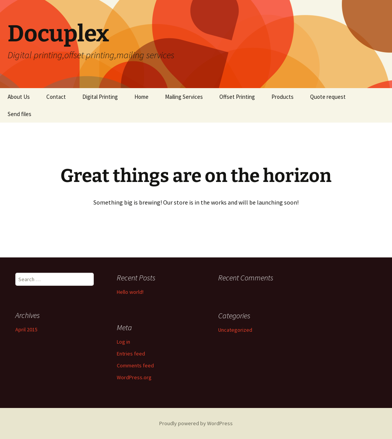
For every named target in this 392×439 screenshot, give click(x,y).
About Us (19, 96)
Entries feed (131, 353)
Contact (56, 96)
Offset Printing (237, 96)
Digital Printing (100, 96)
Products (282, 96)
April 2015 (26, 329)
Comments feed (135, 365)
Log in (123, 341)
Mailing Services (184, 96)
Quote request (328, 96)
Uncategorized (235, 329)
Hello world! (130, 291)
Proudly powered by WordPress (196, 423)
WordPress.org (134, 377)
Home (141, 96)
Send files (19, 114)
